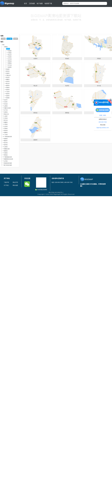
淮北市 (8, 77)
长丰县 (10, 59)
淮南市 (8, 73)
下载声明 (6, 182)
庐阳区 (10, 53)
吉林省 (5, 112)
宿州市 (8, 89)
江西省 (5, 124)
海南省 (5, 138)
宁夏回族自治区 (8, 157)
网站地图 (15, 185)
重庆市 (5, 140)
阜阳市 (8, 87)
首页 (25, 3)
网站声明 (15, 182)
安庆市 (8, 81)
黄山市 (8, 83)
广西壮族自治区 (8, 136)
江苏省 (5, 118)
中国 (3, 44)
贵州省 (5, 144)
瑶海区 (10, 50)
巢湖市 (10, 67)
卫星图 (3, 38)
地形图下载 (48, 3)
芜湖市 (8, 69)
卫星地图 (32, 3)
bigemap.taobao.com (103, 127)
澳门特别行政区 (8, 165)
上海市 (5, 116)
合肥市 (8, 48)
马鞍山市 (8, 75)
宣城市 (8, 97)
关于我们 (6, 185)
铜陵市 (8, 79)
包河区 (10, 57)
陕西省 (5, 151)
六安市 (8, 91)
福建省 (5, 122)
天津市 (5, 102)
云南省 (5, 146)
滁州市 (8, 85)
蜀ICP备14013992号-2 (56, 192)
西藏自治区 (7, 148)
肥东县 (10, 61)
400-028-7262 (103, 122)
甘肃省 (5, 153)
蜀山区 (10, 55)
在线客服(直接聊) (41, 189)
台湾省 (5, 161)
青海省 (5, 155)
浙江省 (5, 120)
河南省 (5, 128)
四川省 (5, 142)
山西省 (5, 106)
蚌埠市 (8, 71)
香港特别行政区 (8, 163)
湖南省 (5, 132)
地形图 (15, 38)
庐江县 (10, 65)
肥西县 (10, 63)
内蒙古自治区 (7, 108)
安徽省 (5, 46)
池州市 (8, 95)
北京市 (5, 99)
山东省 (5, 126)
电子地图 (40, 3)
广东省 (5, 134)
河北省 (5, 104)
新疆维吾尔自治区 (8, 159)
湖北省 (5, 130)
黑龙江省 (6, 114)
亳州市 (8, 93)
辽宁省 (5, 110)
